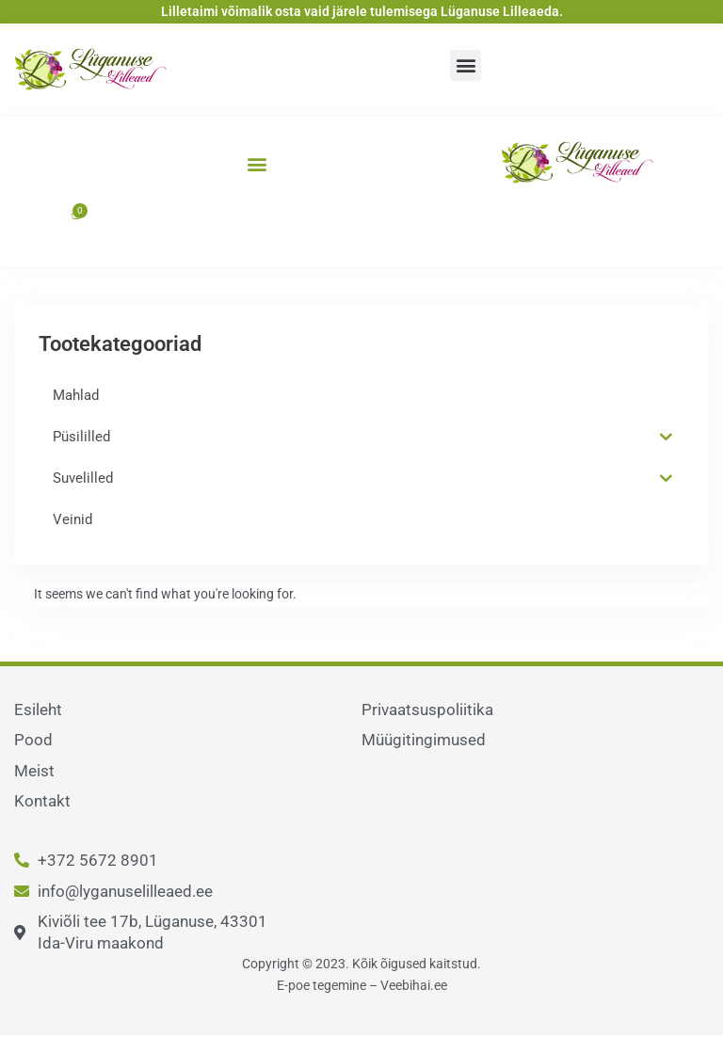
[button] (465, 65)
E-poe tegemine (321, 985)
